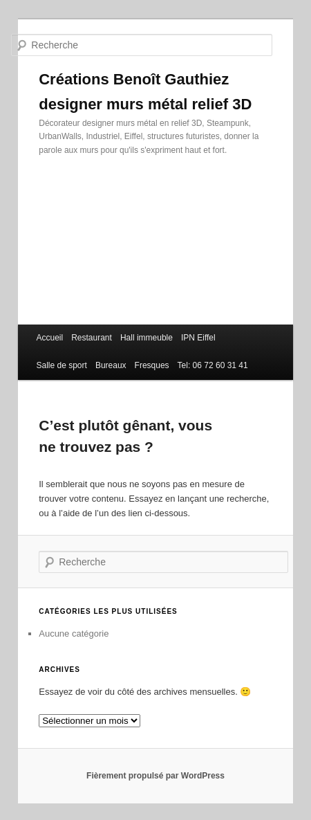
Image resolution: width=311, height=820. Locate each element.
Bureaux (110, 365)
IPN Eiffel (198, 338)
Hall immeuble (146, 338)
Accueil (49, 338)
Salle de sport (61, 365)
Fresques (152, 365)
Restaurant (91, 338)
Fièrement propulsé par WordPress (155, 776)
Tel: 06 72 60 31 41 (213, 365)
